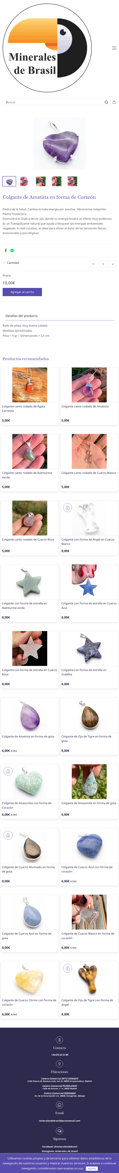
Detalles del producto (21, 258)
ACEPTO (92, 1168)
